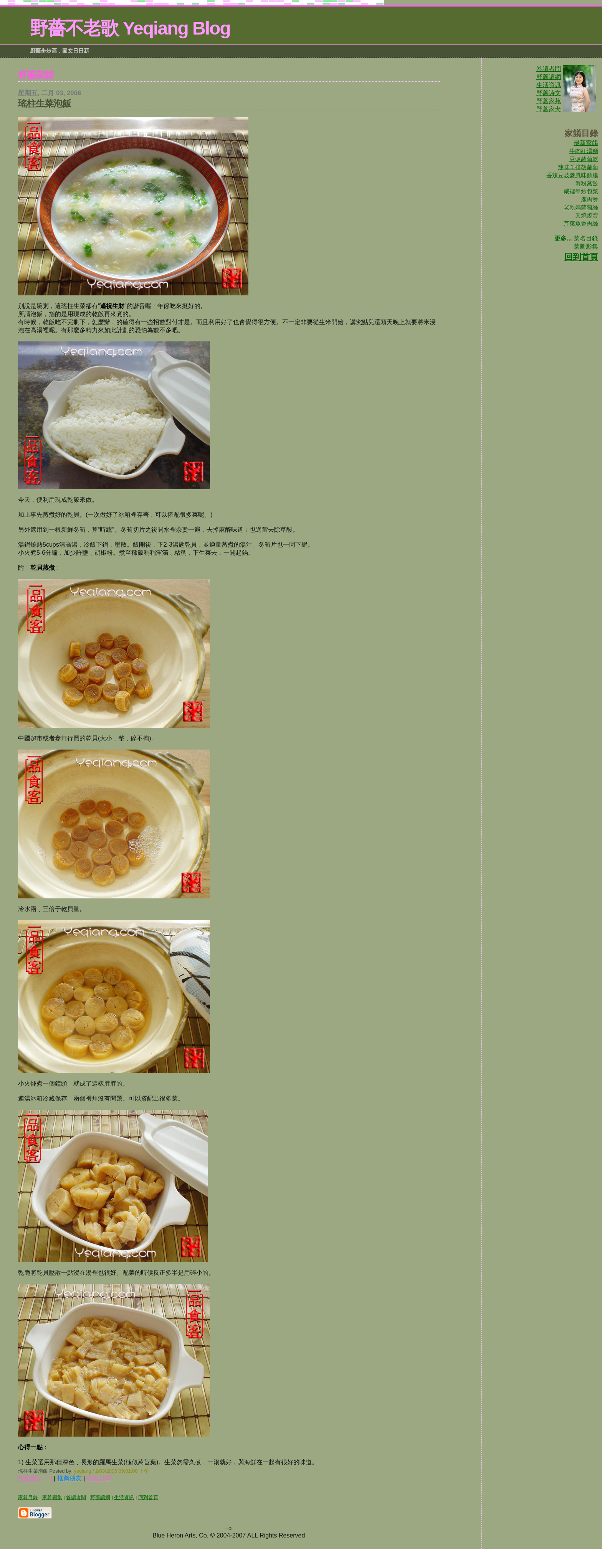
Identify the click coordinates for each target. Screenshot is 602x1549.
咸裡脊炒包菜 (581, 191)
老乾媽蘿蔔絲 (581, 207)
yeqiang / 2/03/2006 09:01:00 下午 (111, 1471)
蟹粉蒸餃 (586, 183)
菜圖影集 (586, 246)
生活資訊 (548, 85)
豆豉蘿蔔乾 (583, 159)
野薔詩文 (548, 93)
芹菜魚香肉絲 (581, 223)
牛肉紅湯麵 (583, 151)
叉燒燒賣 (586, 215)
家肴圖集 (52, 1497)
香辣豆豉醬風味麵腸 (572, 175)
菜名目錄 (586, 238)
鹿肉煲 (589, 199)
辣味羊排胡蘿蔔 (578, 167)
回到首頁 (581, 257)
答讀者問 (548, 69)
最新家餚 (586, 143)
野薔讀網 (548, 77)
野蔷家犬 (548, 109)
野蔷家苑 (548, 101)
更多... (563, 238)
